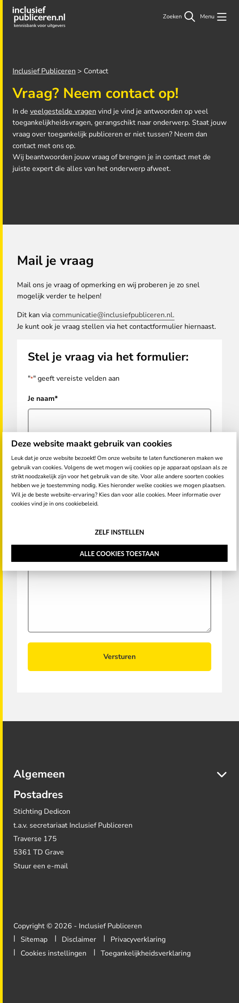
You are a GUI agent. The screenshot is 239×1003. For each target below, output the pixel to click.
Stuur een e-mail (40, 866)
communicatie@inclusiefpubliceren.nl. (113, 315)
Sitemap (34, 939)
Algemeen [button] (39, 774)
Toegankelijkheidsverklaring (146, 953)
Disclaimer (79, 939)
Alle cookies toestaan (119, 553)
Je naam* (43, 399)
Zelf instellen (119, 532)
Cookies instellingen (53, 953)
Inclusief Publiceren (41, 17)
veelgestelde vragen (63, 111)
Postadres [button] (38, 794)
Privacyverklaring (138, 939)
